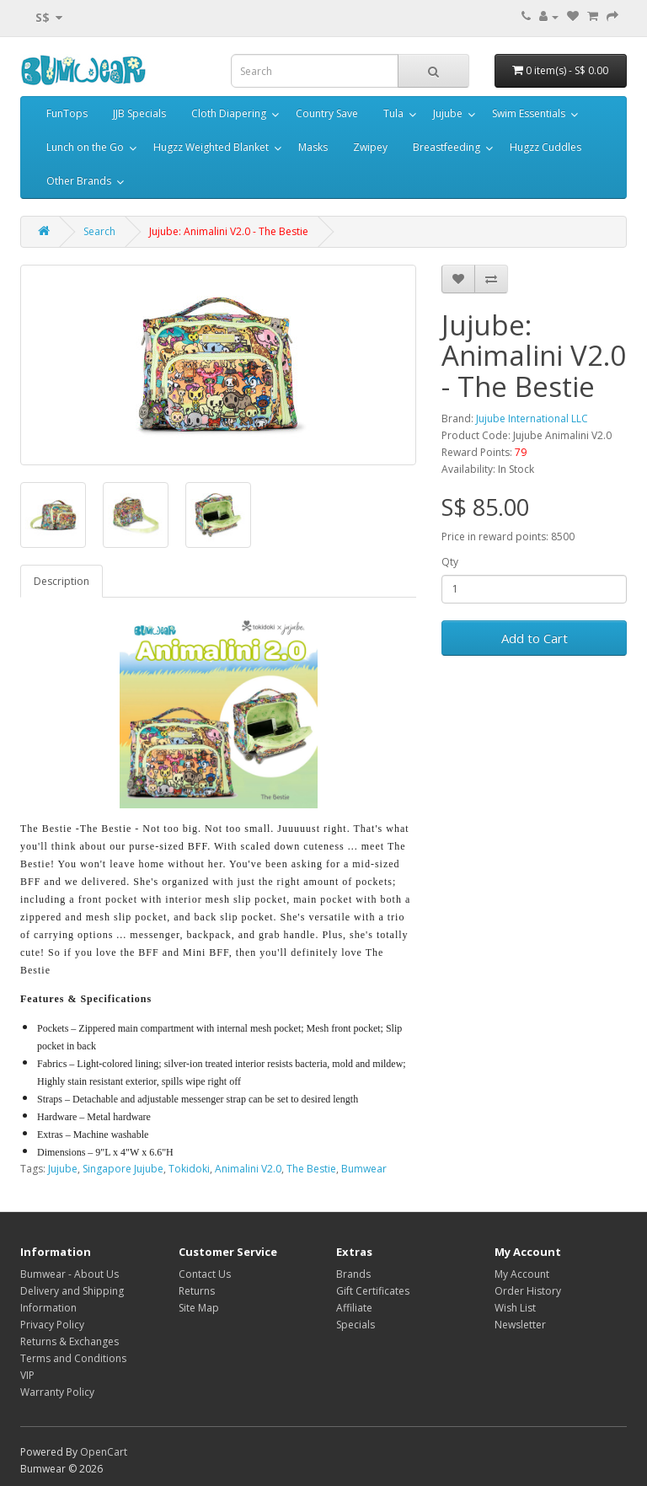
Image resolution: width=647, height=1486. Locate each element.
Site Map (199, 1308)
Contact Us (205, 1274)
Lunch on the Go (85, 147)
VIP (27, 1375)
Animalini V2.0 (248, 1168)
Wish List (515, 1308)
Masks (313, 147)
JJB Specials (139, 113)
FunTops (67, 113)
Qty (449, 562)
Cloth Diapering (228, 113)
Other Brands (78, 181)
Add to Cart (534, 638)
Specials (355, 1324)
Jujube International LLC (532, 418)
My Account (522, 1274)
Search (99, 231)
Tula (393, 113)
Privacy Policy (52, 1324)
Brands (353, 1274)
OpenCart (103, 1452)
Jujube (448, 113)
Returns (197, 1291)
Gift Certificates (372, 1291)
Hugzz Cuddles (545, 147)
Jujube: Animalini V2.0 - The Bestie (228, 231)
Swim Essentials (528, 113)
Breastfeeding (446, 147)
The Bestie (311, 1168)
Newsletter (520, 1324)
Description (61, 581)
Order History (528, 1291)
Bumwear (364, 1168)
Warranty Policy (57, 1392)
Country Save (327, 113)
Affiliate (354, 1308)
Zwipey (370, 147)
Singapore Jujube (123, 1168)
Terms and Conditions (73, 1358)
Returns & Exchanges (69, 1341)
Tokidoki (189, 1168)
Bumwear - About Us (69, 1274)
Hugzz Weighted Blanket (211, 147)
